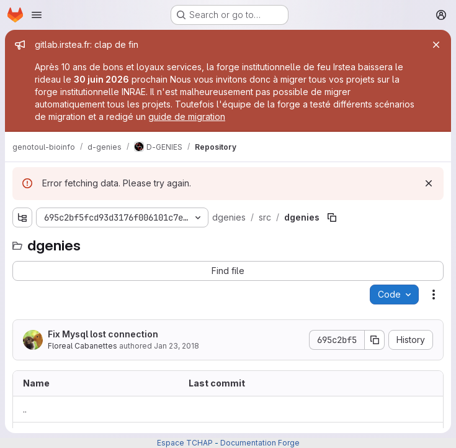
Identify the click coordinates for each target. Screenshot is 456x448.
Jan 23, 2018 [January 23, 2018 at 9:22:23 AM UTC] (176, 345)
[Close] (436, 44)
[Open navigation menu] (37, 15)
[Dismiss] (428, 183)
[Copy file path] (332, 217)
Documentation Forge (260, 442)
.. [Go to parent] (25, 409)
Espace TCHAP (185, 442)
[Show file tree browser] (22, 217)
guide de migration (186, 116)
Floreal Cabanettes (82, 345)
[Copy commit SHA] (375, 340)
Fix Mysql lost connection (103, 334)
